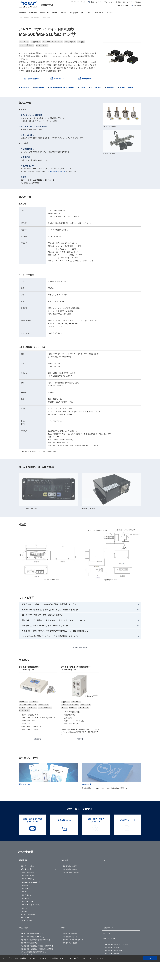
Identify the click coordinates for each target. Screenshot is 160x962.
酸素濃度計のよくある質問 (71, 930)
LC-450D (25, 851)
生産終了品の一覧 (26, 883)
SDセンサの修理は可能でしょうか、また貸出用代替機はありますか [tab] (50, 587)
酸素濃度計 (22, 13)
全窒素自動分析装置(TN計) (29, 905)
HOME (20, 17)
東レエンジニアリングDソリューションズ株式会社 (106, 2)
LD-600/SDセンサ (28, 841)
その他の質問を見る (80, 598)
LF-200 (24, 870)
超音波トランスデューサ (29, 930)
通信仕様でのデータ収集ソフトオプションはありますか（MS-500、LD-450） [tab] (54, 571)
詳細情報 (37, 701)
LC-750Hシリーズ (28, 864)
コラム (89, 13)
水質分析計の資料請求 (112, 916)
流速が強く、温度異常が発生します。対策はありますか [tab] (45, 576)
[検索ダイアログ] (89, 2)
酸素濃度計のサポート (70, 896)
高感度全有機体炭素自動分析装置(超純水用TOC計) (37, 911)
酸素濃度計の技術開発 (70, 828)
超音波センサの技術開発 (71, 834)
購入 (82, 13)
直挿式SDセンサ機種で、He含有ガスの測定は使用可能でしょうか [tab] (49, 555)
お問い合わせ (137, 5)
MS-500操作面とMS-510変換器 (62, 87)
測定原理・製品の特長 (28, 876)
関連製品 (110, 87)
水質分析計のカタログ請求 (113, 913)
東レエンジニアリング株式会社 (132, 2)
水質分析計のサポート (70, 899)
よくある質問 (74, 13)
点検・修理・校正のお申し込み (115, 933)
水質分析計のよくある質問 (71, 933)
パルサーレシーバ (26, 933)
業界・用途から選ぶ (27, 828)
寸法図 (82, 87)
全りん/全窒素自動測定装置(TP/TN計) (33, 914)
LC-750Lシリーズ (28, 857)
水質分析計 (33, 13)
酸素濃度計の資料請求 (112, 910)
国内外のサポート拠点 (70, 905)
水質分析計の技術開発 (70, 831)
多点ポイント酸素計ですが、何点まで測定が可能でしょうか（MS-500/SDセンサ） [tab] (56, 582)
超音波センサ (44, 13)
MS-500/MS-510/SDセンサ (31, 844)
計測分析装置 (47, 5)
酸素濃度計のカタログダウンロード (116, 906)
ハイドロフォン (26, 936)
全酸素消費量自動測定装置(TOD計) (32, 899)
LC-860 (24, 854)
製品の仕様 (39, 87)
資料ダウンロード (123, 5)
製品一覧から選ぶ (35, 17)
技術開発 (55, 13)
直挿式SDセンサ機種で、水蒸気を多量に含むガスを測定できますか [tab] (50, 560)
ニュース (110, 13)
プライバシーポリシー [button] (97, 958)
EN (84, 2)
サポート (64, 13)
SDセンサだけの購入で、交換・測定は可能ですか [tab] (42, 566)
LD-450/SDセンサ (28, 838)
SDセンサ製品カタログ (57, 171)
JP (81, 2)
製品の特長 (25, 87)
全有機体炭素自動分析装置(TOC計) (32, 896)
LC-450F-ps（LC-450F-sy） (31, 867)
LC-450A (25, 847)
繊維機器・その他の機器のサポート (74, 902)
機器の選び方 (25, 880)
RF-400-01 (26, 860)
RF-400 (24, 873)
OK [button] (150, 958)
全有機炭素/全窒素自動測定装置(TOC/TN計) (35, 902)
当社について (99, 13)
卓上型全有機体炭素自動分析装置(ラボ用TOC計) (37, 908)
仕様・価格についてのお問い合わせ (116, 930)
